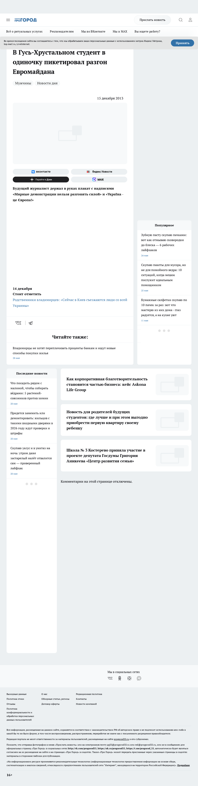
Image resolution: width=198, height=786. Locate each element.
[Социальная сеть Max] (99, 179)
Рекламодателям (62, 31)
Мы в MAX (120, 31)
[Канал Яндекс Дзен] (41, 179)
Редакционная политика (89, 694)
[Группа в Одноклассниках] (120, 678)
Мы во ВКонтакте (93, 31)
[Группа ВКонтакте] (41, 172)
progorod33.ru (121, 739)
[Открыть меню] (8, 20)
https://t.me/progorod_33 (140, 748)
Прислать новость (152, 20)
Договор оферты (50, 703)
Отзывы (11, 703)
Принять (182, 43)
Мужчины (23, 83)
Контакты (81, 698)
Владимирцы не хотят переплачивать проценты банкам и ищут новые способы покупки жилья (70, 353)
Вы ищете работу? (147, 31)
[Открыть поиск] (180, 20)
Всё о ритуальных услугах (24, 31)
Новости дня (47, 83)
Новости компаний (86, 703)
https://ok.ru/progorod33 (111, 748)
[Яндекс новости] (99, 172)
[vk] (18, 323)
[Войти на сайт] (190, 20)
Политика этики (15, 698)
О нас (44, 694)
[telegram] (32, 323)
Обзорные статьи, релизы (55, 698)
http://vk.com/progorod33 (82, 748)
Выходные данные (16, 694)
